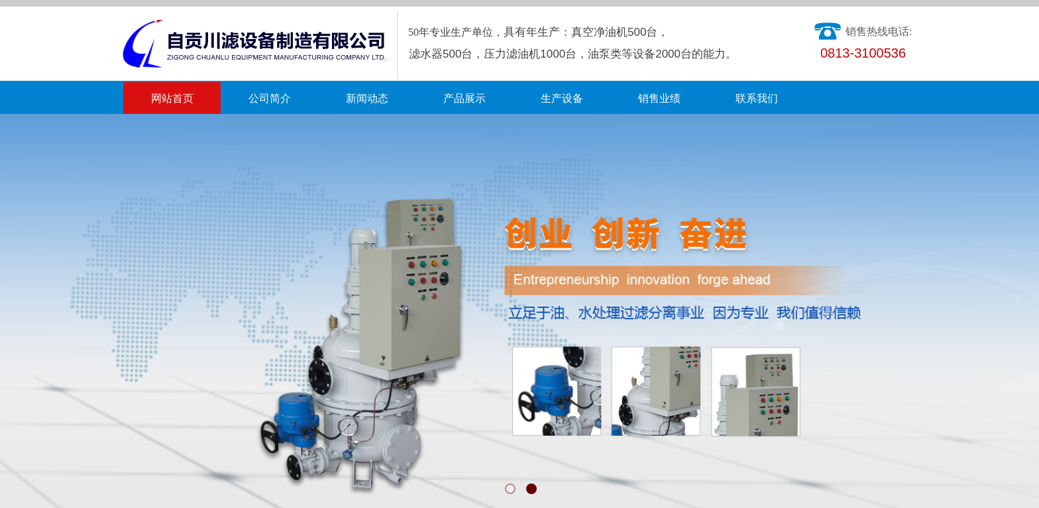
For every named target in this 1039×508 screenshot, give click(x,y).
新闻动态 (367, 98)
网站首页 (172, 98)
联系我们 (757, 98)
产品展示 (464, 98)
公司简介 (269, 98)
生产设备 (562, 98)
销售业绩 (659, 98)
